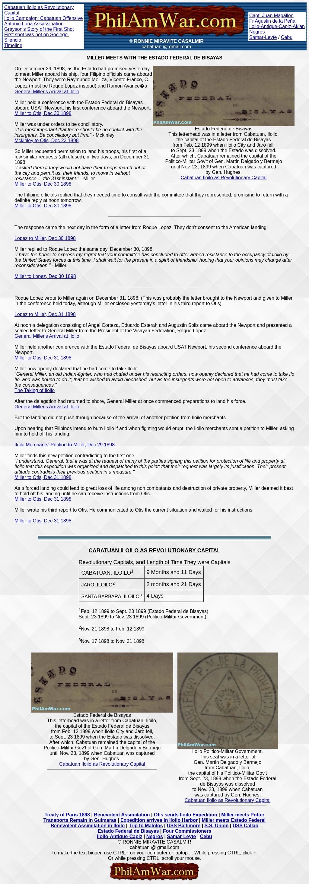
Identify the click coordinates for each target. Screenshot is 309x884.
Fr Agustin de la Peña (272, 21)
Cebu (286, 37)
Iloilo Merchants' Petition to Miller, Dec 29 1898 (64, 444)
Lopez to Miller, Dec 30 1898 (45, 238)
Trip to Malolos (146, 825)
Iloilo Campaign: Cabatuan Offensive (43, 18)
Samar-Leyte (263, 37)
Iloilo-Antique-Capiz (119, 836)
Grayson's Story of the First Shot (39, 29)
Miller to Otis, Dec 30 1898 (43, 113)
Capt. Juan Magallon (271, 15)
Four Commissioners (187, 831)
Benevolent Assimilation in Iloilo (88, 825)
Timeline (13, 45)
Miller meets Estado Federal (234, 820)
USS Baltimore (183, 825)
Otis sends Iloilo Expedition (185, 814)
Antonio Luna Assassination (34, 23)
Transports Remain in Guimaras (79, 820)
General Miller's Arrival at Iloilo (46, 91)
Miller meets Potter (242, 814)
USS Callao (245, 825)
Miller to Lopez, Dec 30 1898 (45, 276)
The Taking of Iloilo (34, 390)
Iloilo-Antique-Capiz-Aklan (277, 26)
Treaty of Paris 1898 (67, 814)
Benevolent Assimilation (122, 814)
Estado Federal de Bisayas (128, 831)
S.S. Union (217, 825)
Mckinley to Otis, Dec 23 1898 (46, 140)
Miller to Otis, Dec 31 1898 (43, 357)
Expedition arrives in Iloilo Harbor (159, 820)
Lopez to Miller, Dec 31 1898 (45, 314)
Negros (257, 31)
